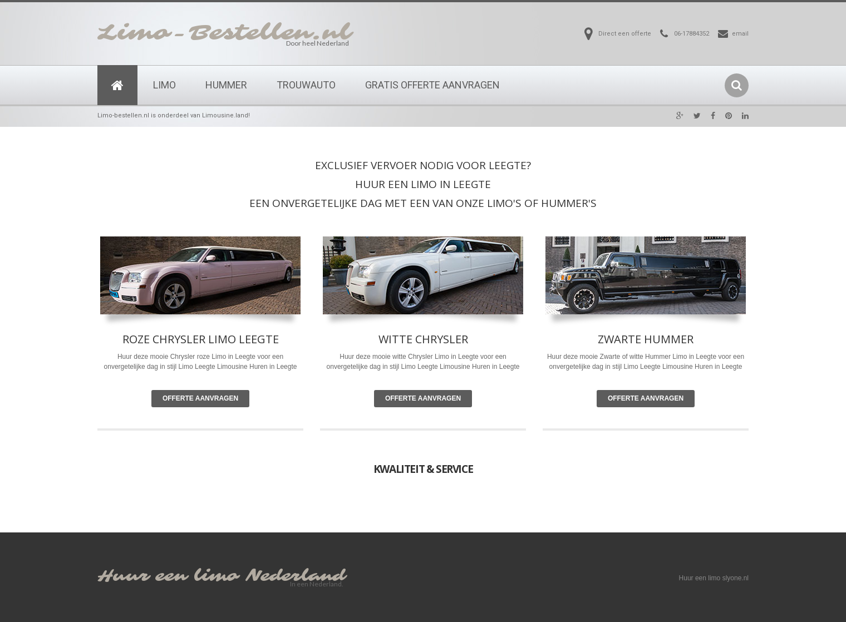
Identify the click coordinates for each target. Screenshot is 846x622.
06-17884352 (691, 33)
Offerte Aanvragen (200, 398)
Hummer (226, 85)
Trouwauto (306, 85)
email (740, 33)
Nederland (295, 576)
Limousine (455, 367)
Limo (164, 85)
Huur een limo (168, 576)
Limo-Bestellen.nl (224, 33)
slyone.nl (735, 578)
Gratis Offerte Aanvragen (432, 85)
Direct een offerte (624, 33)
